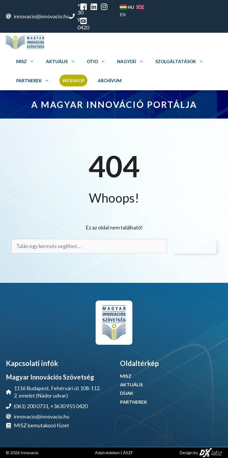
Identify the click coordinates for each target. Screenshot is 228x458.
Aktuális (61, 61)
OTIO (97, 61)
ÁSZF (128, 452)
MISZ (26, 61)
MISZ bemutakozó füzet (41, 425)
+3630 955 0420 (69, 406)
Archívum (110, 80)
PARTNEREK (133, 402)
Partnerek (33, 80)
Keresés (194, 246)
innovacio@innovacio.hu (41, 16)
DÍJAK (126, 393)
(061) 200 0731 (31, 406)
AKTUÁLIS (131, 384)
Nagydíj (131, 61)
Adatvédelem (107, 452)
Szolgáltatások (180, 61)
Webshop (73, 80)
